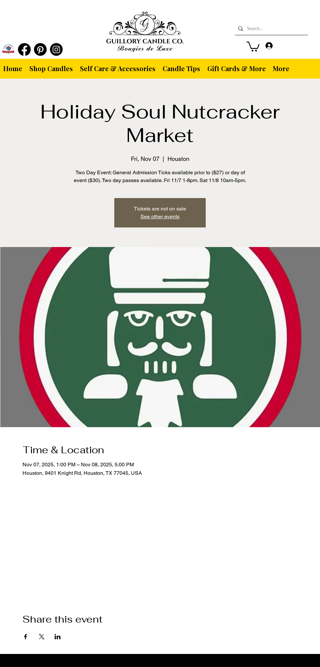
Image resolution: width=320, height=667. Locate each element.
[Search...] (271, 29)
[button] (253, 46)
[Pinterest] (40, 49)
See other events (160, 216)
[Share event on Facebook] (26, 636)
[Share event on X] (42, 636)
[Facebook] (24, 49)
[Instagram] (56, 49)
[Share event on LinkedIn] (58, 636)
